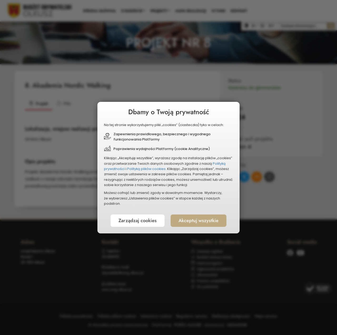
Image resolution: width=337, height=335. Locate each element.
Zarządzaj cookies (137, 220)
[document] (168, 167)
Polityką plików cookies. (146, 169)
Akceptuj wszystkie (199, 220)
